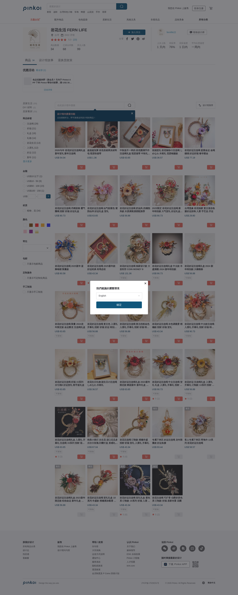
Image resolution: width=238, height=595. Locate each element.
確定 (119, 304)
